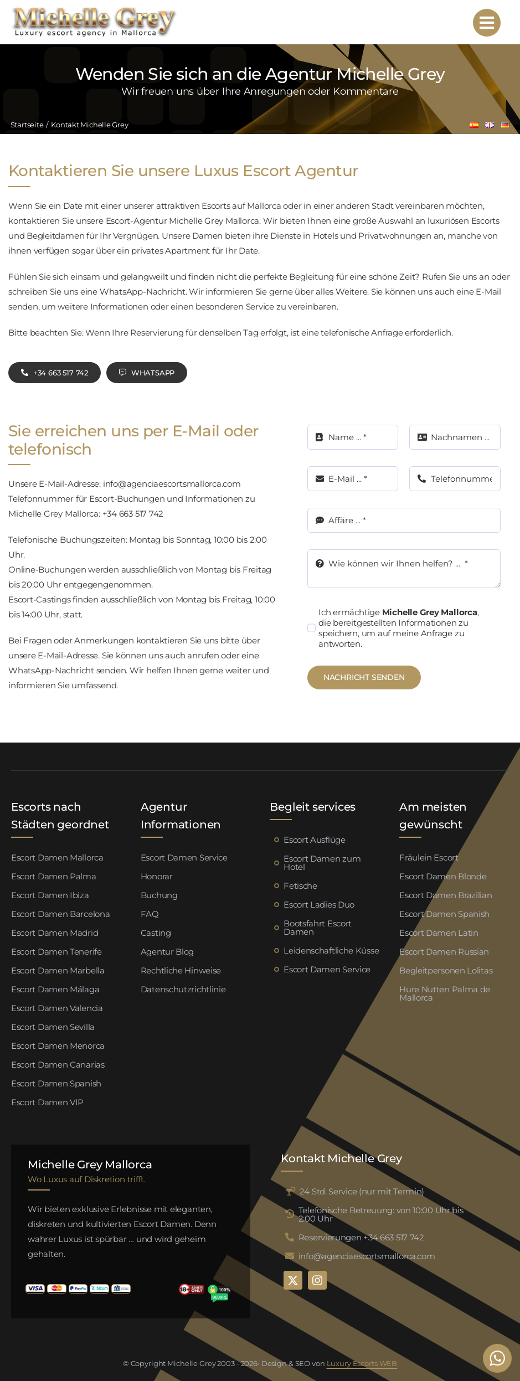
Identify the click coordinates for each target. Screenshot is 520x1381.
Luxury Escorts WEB (362, 1363)
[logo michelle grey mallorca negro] (94, 9)
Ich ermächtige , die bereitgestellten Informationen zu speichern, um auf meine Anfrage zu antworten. (398, 628)
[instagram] (317, 1280)
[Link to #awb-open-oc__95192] (487, 23)
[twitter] (293, 1280)
